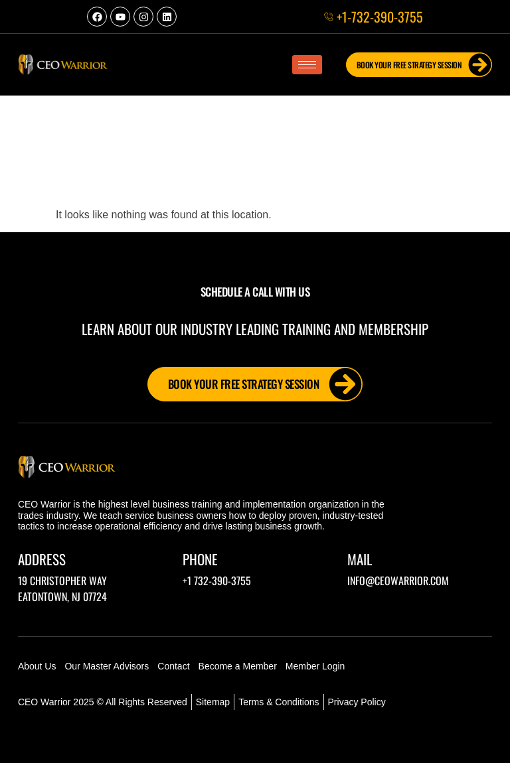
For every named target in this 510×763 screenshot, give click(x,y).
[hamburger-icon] (307, 64)
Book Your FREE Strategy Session (424, 64)
